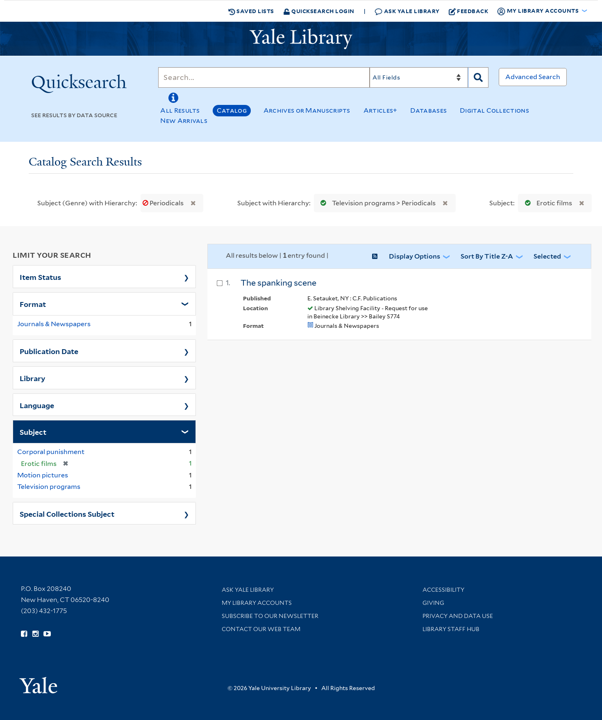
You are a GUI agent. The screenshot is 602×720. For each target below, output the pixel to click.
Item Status (40, 277)
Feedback (468, 11)
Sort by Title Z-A (487, 256)
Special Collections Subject (67, 513)
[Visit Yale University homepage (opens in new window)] (38, 682)
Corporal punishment (50, 452)
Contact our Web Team (261, 629)
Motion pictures (42, 475)
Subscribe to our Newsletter (270, 616)
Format (33, 304)
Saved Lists (251, 11)
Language (37, 405)
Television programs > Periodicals (376, 203)
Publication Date (49, 351)
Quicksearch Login (318, 11)
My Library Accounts (257, 603)
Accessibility (443, 589)
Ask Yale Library (407, 11)
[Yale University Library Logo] (301, 39)
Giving (433, 603)
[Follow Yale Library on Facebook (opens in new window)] (24, 634)
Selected (547, 256)
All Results (180, 110)
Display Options (414, 256)
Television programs (48, 487)
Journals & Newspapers (54, 324)
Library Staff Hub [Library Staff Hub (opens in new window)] (451, 629)
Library (32, 378)
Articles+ (380, 110)
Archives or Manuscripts (307, 110)
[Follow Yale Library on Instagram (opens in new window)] (35, 634)
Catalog (232, 110)
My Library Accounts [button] (538, 11)
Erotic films (546, 203)
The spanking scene (278, 283)
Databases (428, 110)
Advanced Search (532, 77)
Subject (33, 431)
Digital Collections (494, 110)
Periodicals (164, 203)
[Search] (264, 77)
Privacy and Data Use (458, 616)
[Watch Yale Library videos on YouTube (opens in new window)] (47, 634)
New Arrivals (183, 121)
